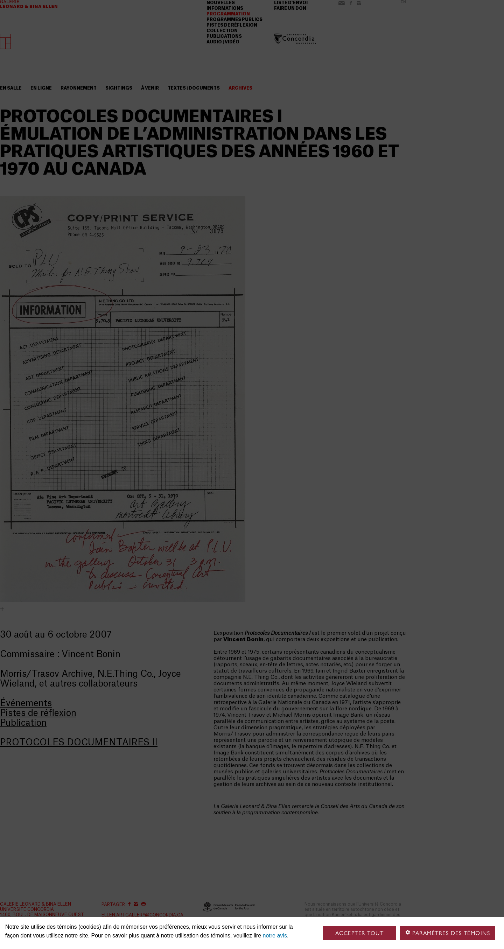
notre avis (275, 936)
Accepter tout (359, 933)
